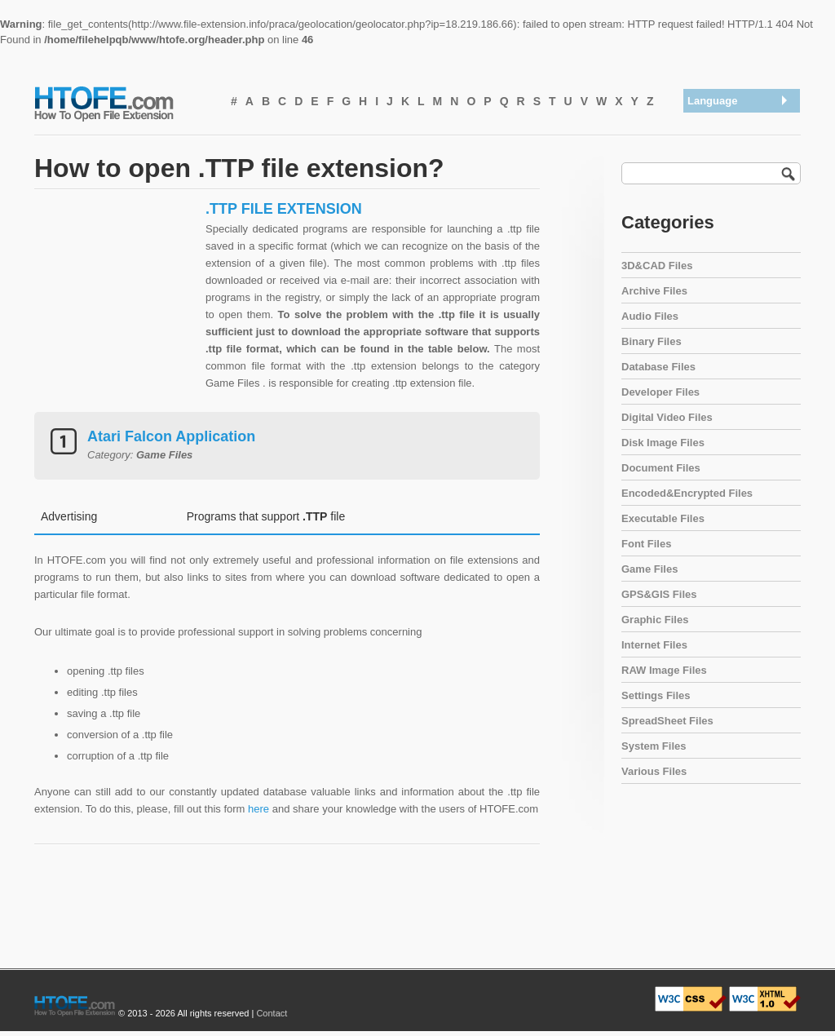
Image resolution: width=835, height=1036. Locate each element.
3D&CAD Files (656, 265)
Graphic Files (654, 619)
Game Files (649, 569)
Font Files (646, 544)
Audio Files (649, 316)
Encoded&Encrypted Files (687, 493)
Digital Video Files (667, 417)
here (258, 809)
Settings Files (656, 695)
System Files (654, 746)
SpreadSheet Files (667, 721)
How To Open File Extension (122, 103)
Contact (271, 1013)
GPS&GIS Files (658, 594)
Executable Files (663, 518)
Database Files (658, 367)
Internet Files (654, 645)
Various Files (654, 771)
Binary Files (651, 341)
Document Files (660, 468)
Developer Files (660, 392)
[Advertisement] (115, 301)
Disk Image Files (663, 442)
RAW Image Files (664, 670)
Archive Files (654, 291)
